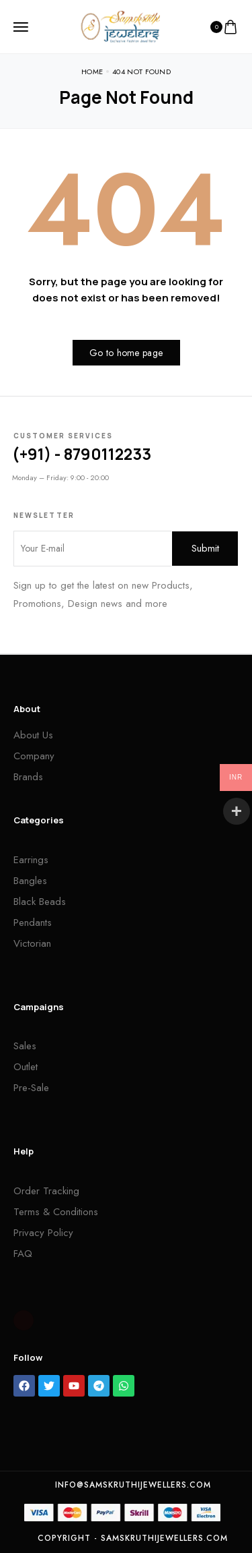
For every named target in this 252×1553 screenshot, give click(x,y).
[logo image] (120, 25)
